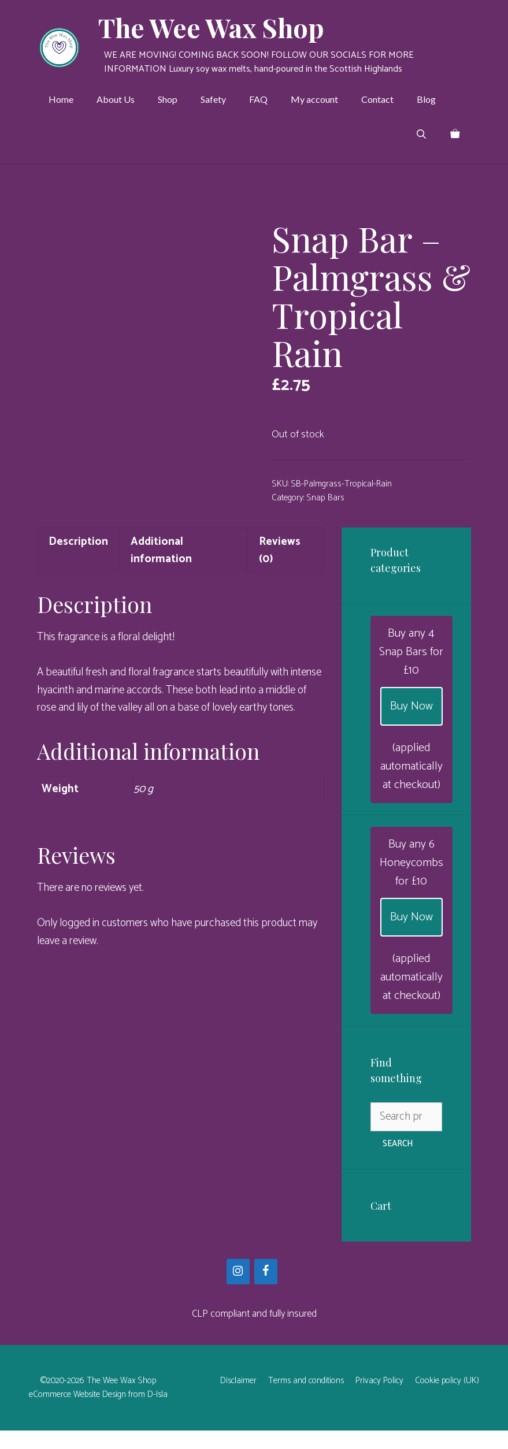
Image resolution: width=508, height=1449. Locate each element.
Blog (426, 99)
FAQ (258, 99)
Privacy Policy (379, 1399)
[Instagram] (238, 1289)
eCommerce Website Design (77, 1413)
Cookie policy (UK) (447, 1399)
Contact (377, 99)
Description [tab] (78, 560)
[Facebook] (265, 1289)
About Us (116, 99)
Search (398, 1162)
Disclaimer (238, 1399)
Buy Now (411, 724)
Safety (213, 99)
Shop (167, 99)
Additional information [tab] (161, 568)
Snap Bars (325, 498)
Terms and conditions (306, 1399)
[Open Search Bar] (421, 134)
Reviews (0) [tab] (280, 568)
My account (314, 99)
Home (61, 99)
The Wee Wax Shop (211, 27)
